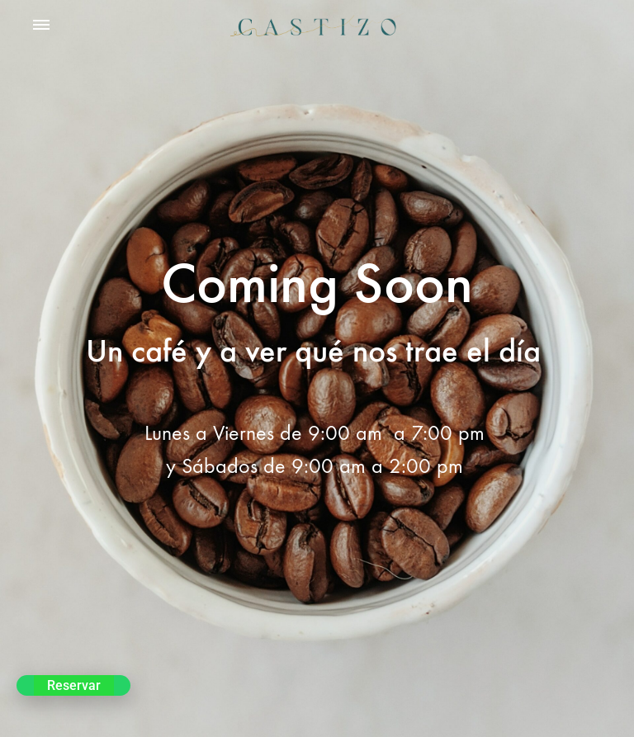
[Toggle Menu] (41, 26)
